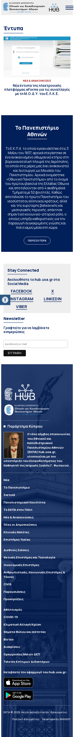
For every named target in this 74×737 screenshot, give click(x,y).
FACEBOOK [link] (21, 291)
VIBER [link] (21, 306)
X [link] (52, 291)
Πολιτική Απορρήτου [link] (25, 719)
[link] (5, 300)
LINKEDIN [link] (53, 298)
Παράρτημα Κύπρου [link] (24, 426)
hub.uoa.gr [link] (57, 672)
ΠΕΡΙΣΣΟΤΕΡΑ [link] (37, 240)
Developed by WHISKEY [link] (56, 719)
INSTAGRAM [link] (21, 298)
